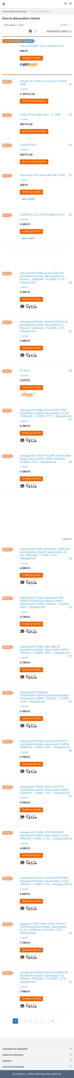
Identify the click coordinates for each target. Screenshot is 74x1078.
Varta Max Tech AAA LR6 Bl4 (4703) (42, 175)
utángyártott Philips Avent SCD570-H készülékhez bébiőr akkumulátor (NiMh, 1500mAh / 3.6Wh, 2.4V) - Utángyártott (45, 744)
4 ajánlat (24, 119)
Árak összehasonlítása (34, 101)
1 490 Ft (25, 224)
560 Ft (24, 51)
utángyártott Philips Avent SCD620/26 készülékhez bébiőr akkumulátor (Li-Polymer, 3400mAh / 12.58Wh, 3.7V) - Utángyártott (44, 977)
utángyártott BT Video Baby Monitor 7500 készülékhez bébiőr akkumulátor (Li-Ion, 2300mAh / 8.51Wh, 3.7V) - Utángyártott (43, 928)
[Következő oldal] (58, 1021)
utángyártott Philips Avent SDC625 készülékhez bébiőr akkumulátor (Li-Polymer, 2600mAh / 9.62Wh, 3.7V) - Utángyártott (43, 278)
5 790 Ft (25, 617)
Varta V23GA (28, 144)
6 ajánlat (24, 89)
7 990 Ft (25, 991)
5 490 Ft (25, 292)
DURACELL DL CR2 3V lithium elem (42, 214)
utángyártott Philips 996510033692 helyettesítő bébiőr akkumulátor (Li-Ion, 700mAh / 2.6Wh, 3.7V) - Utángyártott (44, 835)
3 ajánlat (24, 150)
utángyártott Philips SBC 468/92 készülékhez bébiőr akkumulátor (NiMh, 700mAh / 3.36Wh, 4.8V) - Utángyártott (45, 649)
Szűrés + (65, 25)
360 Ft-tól (26, 154)
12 (52, 1021)
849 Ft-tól (26, 124)
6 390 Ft (25, 426)
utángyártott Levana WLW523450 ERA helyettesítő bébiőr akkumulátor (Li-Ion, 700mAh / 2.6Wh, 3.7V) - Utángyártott (44, 881)
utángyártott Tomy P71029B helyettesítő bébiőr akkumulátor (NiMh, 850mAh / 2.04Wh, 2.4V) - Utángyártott (45, 458)
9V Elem (25, 370)
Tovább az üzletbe (31, 58)
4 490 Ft (25, 848)
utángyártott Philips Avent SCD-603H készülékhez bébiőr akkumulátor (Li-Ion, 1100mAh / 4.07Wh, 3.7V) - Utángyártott (45, 413)
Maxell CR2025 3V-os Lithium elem (42, 46)
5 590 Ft (25, 471)
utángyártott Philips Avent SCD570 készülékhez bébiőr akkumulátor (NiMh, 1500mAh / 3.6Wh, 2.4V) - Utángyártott (45, 789)
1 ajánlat (24, 180)
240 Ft (24, 185)
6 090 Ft (25, 568)
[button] (69, 4)
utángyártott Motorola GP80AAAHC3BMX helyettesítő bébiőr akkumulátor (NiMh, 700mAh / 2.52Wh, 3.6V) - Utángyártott (45, 697)
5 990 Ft (25, 757)
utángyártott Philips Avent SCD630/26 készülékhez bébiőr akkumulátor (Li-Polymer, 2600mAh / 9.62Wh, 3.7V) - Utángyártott (44, 326)
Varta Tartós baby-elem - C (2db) (40, 114)
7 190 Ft (25, 943)
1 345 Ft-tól (27, 94)
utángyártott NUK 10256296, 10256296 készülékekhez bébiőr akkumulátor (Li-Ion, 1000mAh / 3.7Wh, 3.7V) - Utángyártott (45, 554)
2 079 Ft (25, 380)
